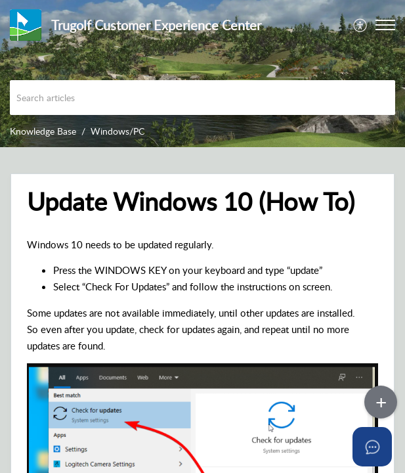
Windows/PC (117, 131)
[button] (360, 25)
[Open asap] (372, 446)
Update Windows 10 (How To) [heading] (190, 201)
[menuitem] (360, 25)
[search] (202, 97)
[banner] (202, 73)
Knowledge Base (43, 131)
